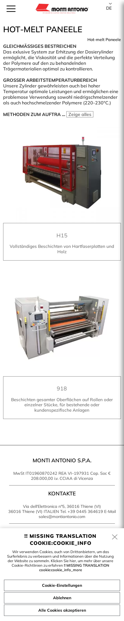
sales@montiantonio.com (62, 516)
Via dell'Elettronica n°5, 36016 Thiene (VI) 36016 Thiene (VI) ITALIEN (54, 509)
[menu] (11, 9)
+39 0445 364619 (85, 511)
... (77, 114)
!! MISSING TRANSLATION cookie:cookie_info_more (74, 567)
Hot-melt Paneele (104, 39)
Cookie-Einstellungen (62, 585)
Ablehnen (62, 597)
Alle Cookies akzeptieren (62, 610)
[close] (115, 537)
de (109, 8)
